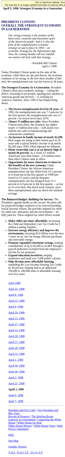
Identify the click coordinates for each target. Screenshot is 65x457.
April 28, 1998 (16, 336)
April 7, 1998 (15, 401)
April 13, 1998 (16, 318)
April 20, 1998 (16, 371)
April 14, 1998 (16, 330)
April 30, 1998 (16, 365)
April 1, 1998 (15, 359)
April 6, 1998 (15, 395)
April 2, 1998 (15, 377)
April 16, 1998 (16, 353)
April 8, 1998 (15, 294)
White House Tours (44, 425)
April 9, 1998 (15, 306)
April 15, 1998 (16, 342)
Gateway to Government (22, 419)
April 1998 (14, 283)
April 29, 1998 (16, 348)
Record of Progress (19, 416)
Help (60, 425)
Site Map (13, 440)
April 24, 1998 (16, 312)
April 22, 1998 (16, 288)
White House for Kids (29, 422)
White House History (20, 425)
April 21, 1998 (16, 383)
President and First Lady (22, 410)
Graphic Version (17, 446)
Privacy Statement (18, 428)
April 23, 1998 (16, 300)
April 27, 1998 (16, 324)
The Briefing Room (42, 416)
